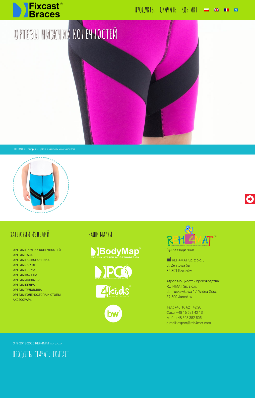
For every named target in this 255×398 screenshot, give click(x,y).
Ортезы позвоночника (31, 260)
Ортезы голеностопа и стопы (37, 295)
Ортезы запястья (27, 280)
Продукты (144, 9)
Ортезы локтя (24, 265)
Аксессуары (22, 300)
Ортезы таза (23, 255)
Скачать (168, 9)
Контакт (189, 9)
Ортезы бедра (24, 285)
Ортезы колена (25, 275)
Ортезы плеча (24, 270)
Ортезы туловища (27, 290)
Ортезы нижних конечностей (37, 250)
